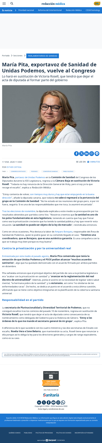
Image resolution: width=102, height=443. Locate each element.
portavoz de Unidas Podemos (31, 176)
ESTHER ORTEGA (15, 166)
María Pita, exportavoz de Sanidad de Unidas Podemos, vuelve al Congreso (49, 67)
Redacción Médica (74, 10)
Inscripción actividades (84, 432)
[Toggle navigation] (4, 3)
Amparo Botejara (64, 230)
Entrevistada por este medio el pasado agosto (26, 255)
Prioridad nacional (26, 10)
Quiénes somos (14, 432)
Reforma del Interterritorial (50, 10)
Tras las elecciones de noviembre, (20, 210)
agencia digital (41, 439)
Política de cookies (63, 432)
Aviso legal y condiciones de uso (51, 408)
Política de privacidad (43, 432)
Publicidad (27, 432)
